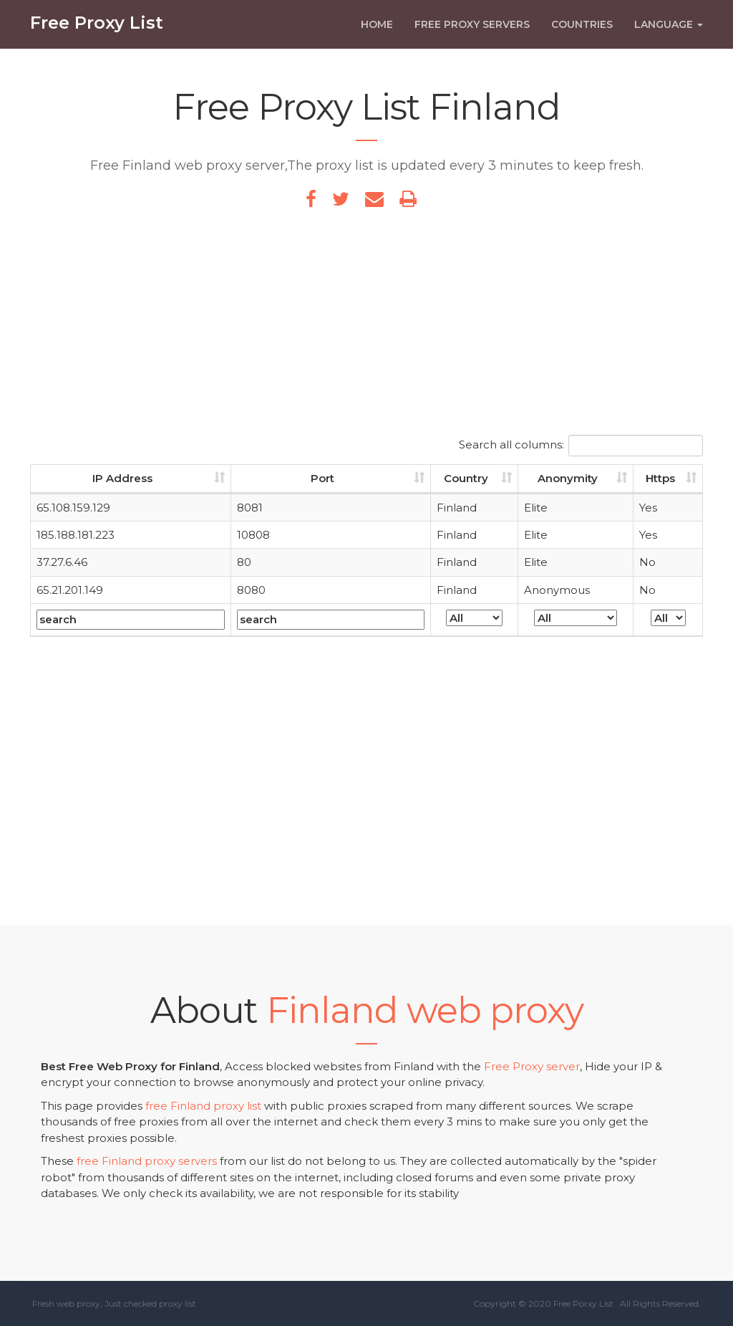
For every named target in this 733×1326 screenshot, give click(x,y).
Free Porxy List (583, 1303)
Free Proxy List (96, 31)
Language (668, 33)
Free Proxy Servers (472, 33)
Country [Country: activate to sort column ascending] (466, 478)
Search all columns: (581, 445)
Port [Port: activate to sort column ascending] (322, 478)
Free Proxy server (532, 1066)
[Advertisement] (366, 327)
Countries (582, 33)
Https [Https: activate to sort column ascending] (660, 478)
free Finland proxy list (203, 1106)
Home (377, 33)
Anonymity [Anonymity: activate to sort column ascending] (568, 478)
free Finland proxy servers (147, 1161)
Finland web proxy (424, 1010)
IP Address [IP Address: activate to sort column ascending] (122, 478)
